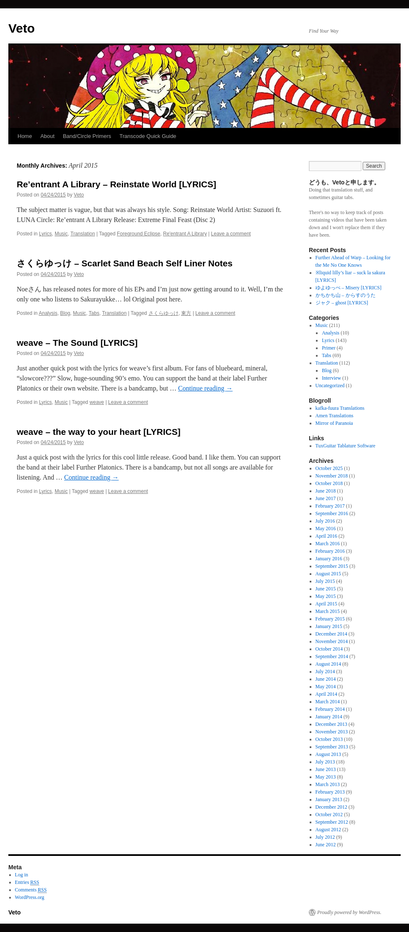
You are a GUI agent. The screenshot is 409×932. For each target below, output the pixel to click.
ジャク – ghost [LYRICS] (342, 303)
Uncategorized (330, 385)
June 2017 (326, 498)
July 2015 (325, 581)
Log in (21, 875)
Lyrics (45, 234)
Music (61, 234)
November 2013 (332, 732)
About (47, 136)
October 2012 (329, 814)
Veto (21, 28)
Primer (329, 348)
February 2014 (330, 709)
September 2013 (332, 747)
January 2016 (329, 559)
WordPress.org (29, 897)
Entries (27, 882)
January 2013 (329, 799)
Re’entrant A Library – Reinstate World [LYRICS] (116, 184)
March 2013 (328, 784)
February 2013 (330, 792)
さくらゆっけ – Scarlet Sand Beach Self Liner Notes (124, 263)
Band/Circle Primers (87, 136)
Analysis (48, 313)
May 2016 (326, 528)
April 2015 (326, 604)
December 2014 (331, 634)
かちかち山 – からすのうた (346, 295)
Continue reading (205, 388)
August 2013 (328, 754)
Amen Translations (334, 416)
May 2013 (326, 777)
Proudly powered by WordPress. (349, 912)
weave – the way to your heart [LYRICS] (99, 432)
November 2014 (332, 641)
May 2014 (326, 686)
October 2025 (329, 468)
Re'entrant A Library (185, 234)
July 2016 (325, 521)
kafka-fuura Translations (340, 408)
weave (97, 402)
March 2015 (328, 611)
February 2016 (330, 551)
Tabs (94, 313)
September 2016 (332, 513)
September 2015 (332, 566)
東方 (186, 313)
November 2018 (332, 476)
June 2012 (326, 845)
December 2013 (331, 724)
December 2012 (331, 807)
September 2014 (332, 656)
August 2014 (328, 664)
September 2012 (332, 822)
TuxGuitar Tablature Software (346, 446)
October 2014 (329, 649)
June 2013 (326, 769)
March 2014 (328, 702)
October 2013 (329, 739)
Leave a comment (231, 234)
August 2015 (328, 574)
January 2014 (329, 717)
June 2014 (326, 679)
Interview (331, 378)
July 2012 (325, 837)
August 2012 (328, 829)
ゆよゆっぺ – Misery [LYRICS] (348, 288)
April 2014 (326, 694)
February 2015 (330, 619)
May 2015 (326, 596)
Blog (65, 313)
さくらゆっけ (164, 313)
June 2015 (326, 589)
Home (25, 136)
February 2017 (330, 506)
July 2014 (325, 671)
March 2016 (328, 543)
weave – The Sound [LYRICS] (77, 342)
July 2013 (325, 762)
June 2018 (326, 491)
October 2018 (329, 483)
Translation (83, 234)
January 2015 (329, 626)
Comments (31, 890)
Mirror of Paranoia (334, 423)
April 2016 (326, 536)
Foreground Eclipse (138, 234)
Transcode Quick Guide (147, 136)
